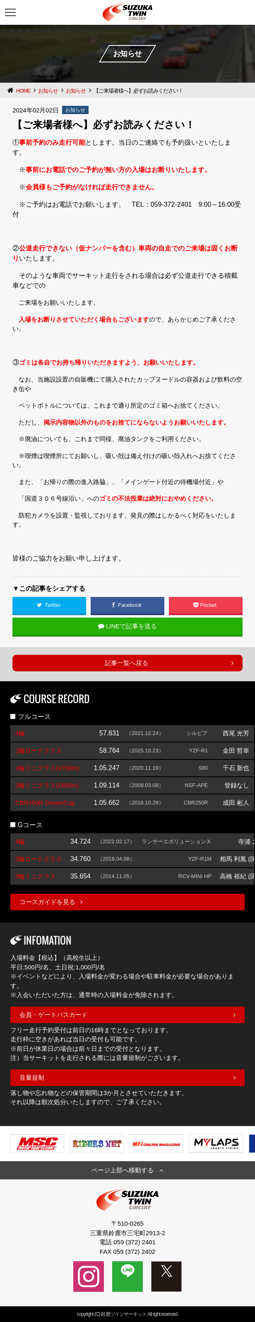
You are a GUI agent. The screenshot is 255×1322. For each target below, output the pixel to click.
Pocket (205, 605)
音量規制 (31, 1077)
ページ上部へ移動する (122, 1170)
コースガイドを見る (47, 901)
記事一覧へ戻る (126, 662)
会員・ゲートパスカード (53, 1014)
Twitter (49, 605)
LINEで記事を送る (127, 626)
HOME (23, 91)
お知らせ (48, 91)
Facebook (127, 605)
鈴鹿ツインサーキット (124, 1314)
